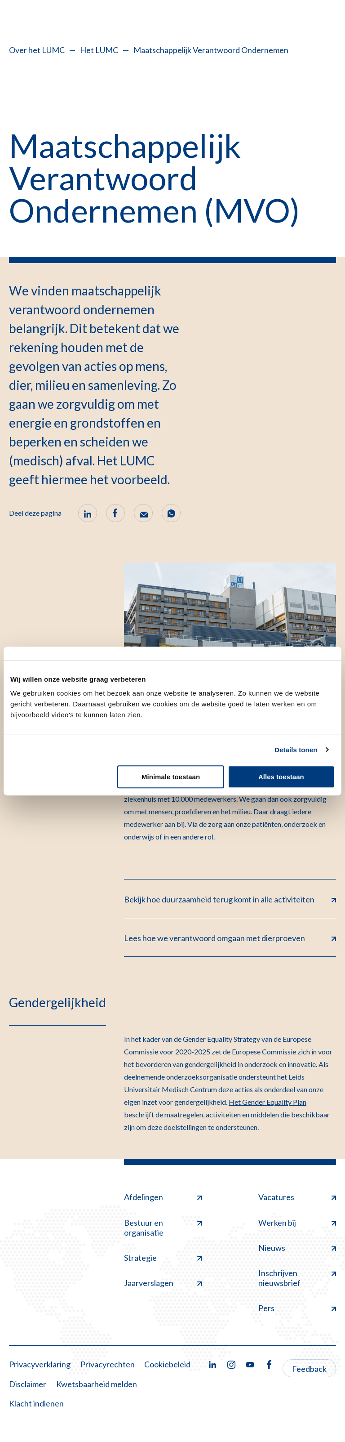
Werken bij (297, 1223)
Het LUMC (99, 50)
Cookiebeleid (167, 1364)
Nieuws (297, 1248)
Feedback (309, 1369)
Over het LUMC (37, 50)
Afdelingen (163, 1197)
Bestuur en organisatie (163, 1227)
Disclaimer (27, 1384)
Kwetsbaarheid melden (96, 1384)
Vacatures (297, 1197)
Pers (297, 1308)
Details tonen (295, 750)
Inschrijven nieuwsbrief (297, 1278)
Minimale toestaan (171, 777)
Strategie (163, 1258)
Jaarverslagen (163, 1283)
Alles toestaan (281, 777)
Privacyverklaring (40, 1364)
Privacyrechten (107, 1364)
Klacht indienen (36, 1403)
